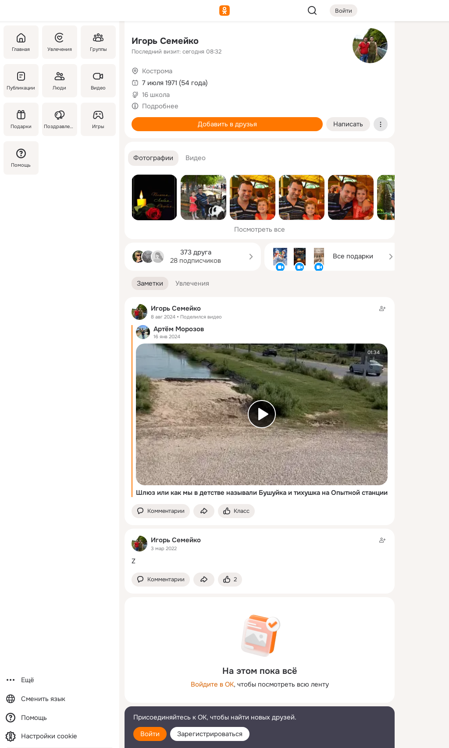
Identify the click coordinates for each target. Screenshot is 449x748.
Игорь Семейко (165, 41)
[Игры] (98, 119)
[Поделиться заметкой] (203, 511)
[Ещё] (59, 680)
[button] (153, 158)
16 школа (156, 94)
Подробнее (160, 106)
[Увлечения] (59, 42)
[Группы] (98, 42)
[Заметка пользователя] (260, 550)
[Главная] (21, 42)
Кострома (157, 71)
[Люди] (59, 80)
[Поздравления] (59, 119)
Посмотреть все (259, 229)
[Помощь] (21, 158)
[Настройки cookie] (59, 736)
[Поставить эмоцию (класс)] (236, 511)
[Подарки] (21, 119)
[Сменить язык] (59, 699)
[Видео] (98, 80)
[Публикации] (21, 80)
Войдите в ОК (212, 684)
